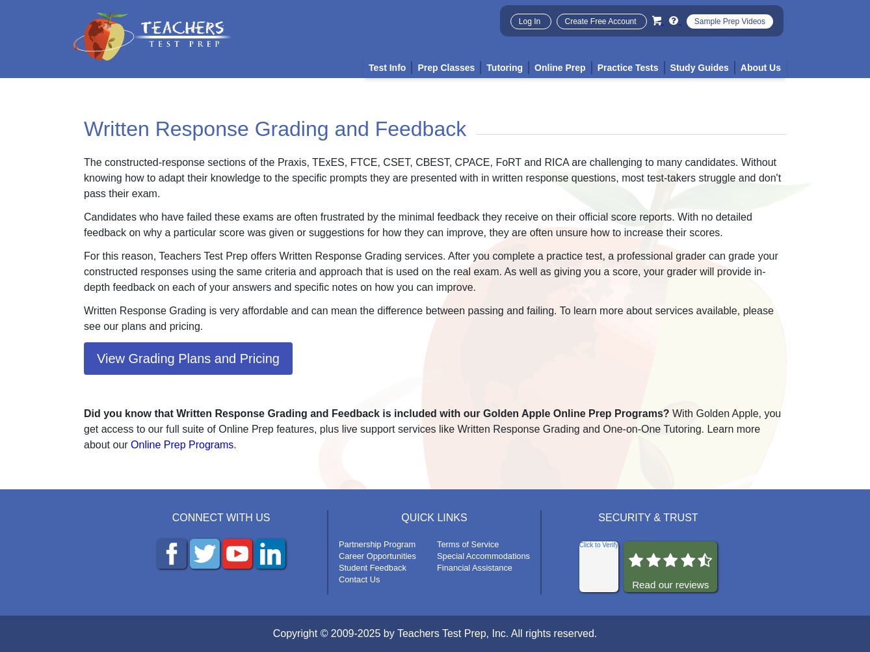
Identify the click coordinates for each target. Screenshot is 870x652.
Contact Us (359, 579)
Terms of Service (468, 544)
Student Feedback (372, 568)
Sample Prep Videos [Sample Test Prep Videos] (729, 21)
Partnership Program (377, 544)
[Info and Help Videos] (674, 20)
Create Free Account (602, 21)
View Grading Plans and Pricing (188, 358)
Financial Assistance (474, 568)
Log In (531, 21)
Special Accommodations (483, 556)
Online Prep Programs (182, 444)
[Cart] (658, 20)
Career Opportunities (377, 556)
